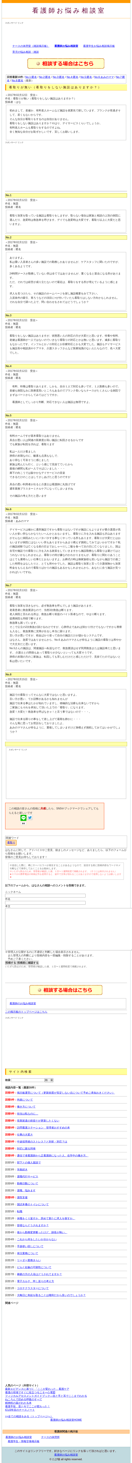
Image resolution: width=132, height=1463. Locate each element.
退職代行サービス (27, 1176)
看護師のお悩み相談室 (23, 1003)
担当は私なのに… (27, 1113)
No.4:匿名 (72, 77)
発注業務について (27, 1253)
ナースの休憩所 (50, 1437)
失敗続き (22, 1169)
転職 (19, 1211)
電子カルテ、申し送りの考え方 (35, 1281)
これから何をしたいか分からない (37, 1239)
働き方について (26, 1106)
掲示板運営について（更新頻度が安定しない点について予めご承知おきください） (66, 1092)
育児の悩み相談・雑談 (25, 52)
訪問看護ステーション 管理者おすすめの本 (43, 1127)
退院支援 (22, 1197)
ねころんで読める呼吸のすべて (23, 1399)
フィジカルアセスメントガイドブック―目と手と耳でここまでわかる (46, 1396)
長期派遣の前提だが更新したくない (38, 1120)
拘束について (25, 1099)
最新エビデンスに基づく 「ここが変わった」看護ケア (37, 1389)
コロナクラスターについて (33, 1288)
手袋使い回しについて (30, 1246)
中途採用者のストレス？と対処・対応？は (42, 1141)
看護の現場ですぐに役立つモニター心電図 (30, 1392)
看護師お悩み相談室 (69, 10)
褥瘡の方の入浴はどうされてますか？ (39, 1274)
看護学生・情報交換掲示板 (23, 1441)
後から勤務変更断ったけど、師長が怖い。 (42, 1232)
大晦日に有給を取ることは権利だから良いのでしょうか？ (51, 1295)
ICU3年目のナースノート (20, 1409)
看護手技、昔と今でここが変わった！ (27, 1406)
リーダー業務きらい (29, 1260)
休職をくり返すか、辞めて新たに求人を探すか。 (46, 1218)
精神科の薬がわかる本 (18, 1402)
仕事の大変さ (25, 1134)
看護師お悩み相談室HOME (66, 1419)
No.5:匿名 (86, 77)
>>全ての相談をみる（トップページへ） (29, 1416)
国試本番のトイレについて (33, 1204)
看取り (11, 842)
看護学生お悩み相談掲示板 (99, 46)
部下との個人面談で (29, 1162)
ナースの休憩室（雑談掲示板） (30, 46)
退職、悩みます (26, 1190)
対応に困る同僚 (26, 1148)
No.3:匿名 (58, 77)
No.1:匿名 (31, 77)
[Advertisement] (31, 32)
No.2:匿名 (45, 77)
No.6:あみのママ (104, 77)
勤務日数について (27, 1183)
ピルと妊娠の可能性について (34, 1267)
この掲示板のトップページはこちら (26, 1011)
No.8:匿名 (17, 80)
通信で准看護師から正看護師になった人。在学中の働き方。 (52, 1155)
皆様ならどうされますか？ (33, 1225)
